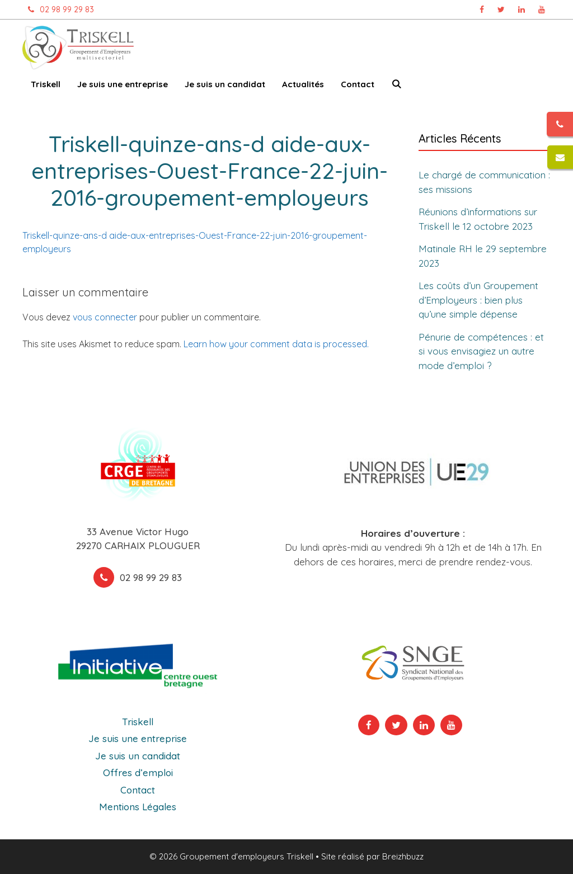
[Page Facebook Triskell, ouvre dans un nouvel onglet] (482, 9)
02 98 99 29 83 (58, 9)
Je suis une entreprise (122, 84)
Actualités (303, 84)
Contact (357, 84)
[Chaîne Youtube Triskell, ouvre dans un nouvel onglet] (542, 9)
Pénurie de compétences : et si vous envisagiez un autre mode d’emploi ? (481, 351)
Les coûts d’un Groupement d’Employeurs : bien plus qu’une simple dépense (478, 300)
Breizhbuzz (403, 856)
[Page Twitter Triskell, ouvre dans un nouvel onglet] (501, 9)
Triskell (45, 84)
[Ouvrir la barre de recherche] (396, 86)
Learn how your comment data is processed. (276, 343)
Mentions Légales (137, 806)
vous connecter (105, 317)
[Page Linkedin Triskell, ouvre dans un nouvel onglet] (521, 9)
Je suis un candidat (225, 84)
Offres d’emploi (138, 772)
